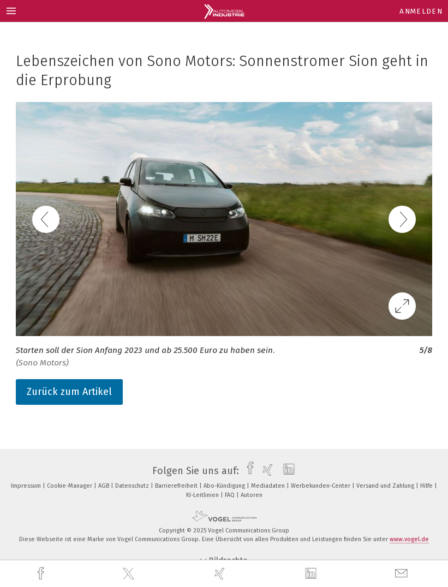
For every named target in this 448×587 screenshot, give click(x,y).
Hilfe (427, 485)
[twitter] (130, 574)
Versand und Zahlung (386, 485)
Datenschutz (133, 485)
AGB (104, 485)
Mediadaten (268, 485)
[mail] (402, 573)
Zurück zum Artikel (69, 392)
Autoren (251, 495)
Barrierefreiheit (177, 485)
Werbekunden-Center (321, 485)
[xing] (221, 573)
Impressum (27, 485)
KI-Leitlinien (203, 495)
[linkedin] (312, 574)
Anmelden (421, 11)
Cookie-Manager (70, 485)
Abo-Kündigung (225, 485)
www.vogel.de (409, 539)
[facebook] (42, 573)
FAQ (230, 495)
